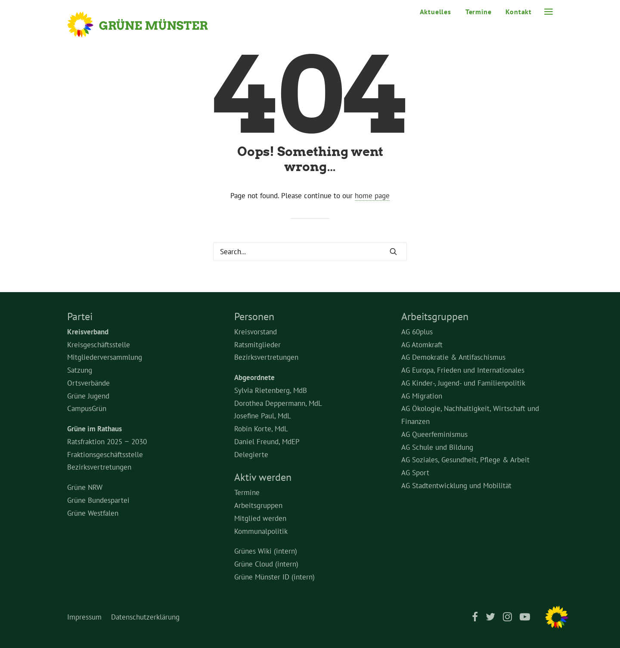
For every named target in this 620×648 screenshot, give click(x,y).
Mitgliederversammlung (104, 357)
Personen (254, 316)
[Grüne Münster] (149, 24)
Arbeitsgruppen (258, 505)
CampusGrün (86, 408)
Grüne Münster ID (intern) (274, 577)
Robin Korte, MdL (261, 428)
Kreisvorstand (255, 331)
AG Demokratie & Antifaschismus (453, 357)
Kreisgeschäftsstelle (98, 344)
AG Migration (421, 396)
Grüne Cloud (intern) (266, 564)
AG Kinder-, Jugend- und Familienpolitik (463, 383)
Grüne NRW (84, 487)
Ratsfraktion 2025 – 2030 (107, 441)
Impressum (84, 617)
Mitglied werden (260, 518)
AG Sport (415, 472)
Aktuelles (435, 11)
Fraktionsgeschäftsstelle (105, 454)
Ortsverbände (88, 383)
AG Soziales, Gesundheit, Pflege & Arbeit (465, 459)
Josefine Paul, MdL (262, 416)
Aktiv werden (262, 477)
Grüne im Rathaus (94, 428)
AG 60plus (417, 331)
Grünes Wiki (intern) (265, 551)
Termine (478, 11)
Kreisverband (87, 331)
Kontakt (518, 11)
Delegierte (251, 454)
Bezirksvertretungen (99, 467)
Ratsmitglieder (257, 344)
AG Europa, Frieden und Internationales (462, 370)
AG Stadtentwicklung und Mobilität (456, 485)
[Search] (310, 251)
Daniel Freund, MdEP (267, 441)
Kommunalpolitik (261, 531)
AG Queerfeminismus (434, 434)
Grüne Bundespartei (98, 500)
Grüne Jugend (88, 396)
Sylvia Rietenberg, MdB (270, 390)
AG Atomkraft (422, 344)
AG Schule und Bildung (437, 447)
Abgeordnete (254, 377)
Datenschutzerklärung (145, 617)
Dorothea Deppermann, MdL (278, 403)
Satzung (79, 370)
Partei (80, 316)
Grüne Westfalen (92, 513)
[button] (548, 11)
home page (372, 195)
